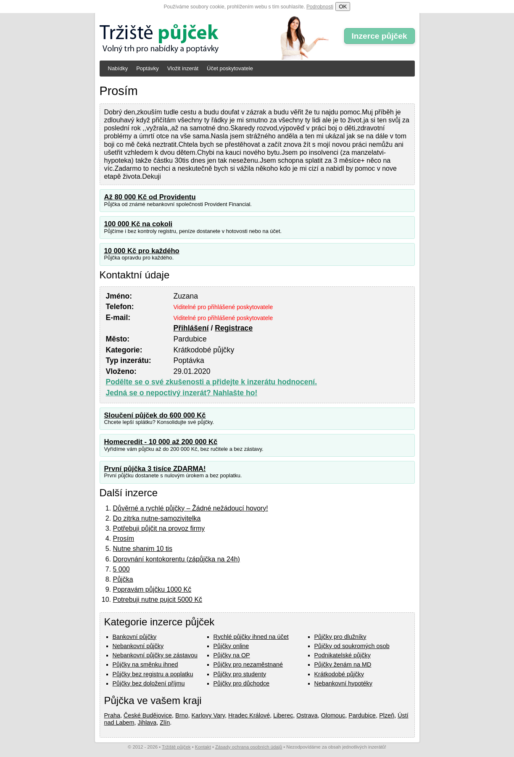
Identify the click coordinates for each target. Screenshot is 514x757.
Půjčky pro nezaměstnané (248, 664)
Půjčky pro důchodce (242, 683)
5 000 (121, 569)
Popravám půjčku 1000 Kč (152, 589)
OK (343, 6)
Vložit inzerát (182, 68)
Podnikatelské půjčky (342, 655)
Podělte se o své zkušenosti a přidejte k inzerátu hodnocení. (211, 382)
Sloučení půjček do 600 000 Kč (155, 415)
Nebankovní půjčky (138, 646)
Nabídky (118, 68)
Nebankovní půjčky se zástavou (155, 655)
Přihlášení (190, 328)
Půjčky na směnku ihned (145, 664)
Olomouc (333, 715)
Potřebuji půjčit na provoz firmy (159, 528)
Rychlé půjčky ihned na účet (251, 636)
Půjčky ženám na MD (343, 664)
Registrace (234, 328)
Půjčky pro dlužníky (340, 636)
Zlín (165, 722)
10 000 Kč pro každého (141, 251)
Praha (112, 715)
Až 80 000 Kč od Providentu (150, 197)
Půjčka (123, 579)
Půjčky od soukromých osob (352, 646)
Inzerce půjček (379, 36)
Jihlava (147, 722)
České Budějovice (148, 715)
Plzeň (386, 715)
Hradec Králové (249, 715)
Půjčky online (231, 646)
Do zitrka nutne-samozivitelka (157, 518)
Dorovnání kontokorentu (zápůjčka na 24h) (176, 559)
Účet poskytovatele (230, 68)
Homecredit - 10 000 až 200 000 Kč (161, 442)
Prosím (123, 538)
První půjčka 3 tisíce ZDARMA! (155, 469)
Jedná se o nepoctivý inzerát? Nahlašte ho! (182, 393)
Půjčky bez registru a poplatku (153, 674)
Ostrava (306, 715)
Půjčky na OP (232, 655)
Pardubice (362, 715)
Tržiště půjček (176, 746)
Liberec (283, 715)
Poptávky (147, 68)
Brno (181, 715)
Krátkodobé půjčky (339, 674)
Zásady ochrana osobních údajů (248, 746)
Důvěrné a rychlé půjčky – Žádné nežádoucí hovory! (190, 508)
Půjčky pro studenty (240, 674)
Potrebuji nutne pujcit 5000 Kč (158, 599)
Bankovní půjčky (135, 636)
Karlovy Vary (208, 715)
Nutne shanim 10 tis (142, 548)
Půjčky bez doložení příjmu (149, 683)
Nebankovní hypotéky (343, 683)
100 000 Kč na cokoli (138, 224)
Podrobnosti (319, 7)
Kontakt (203, 746)
